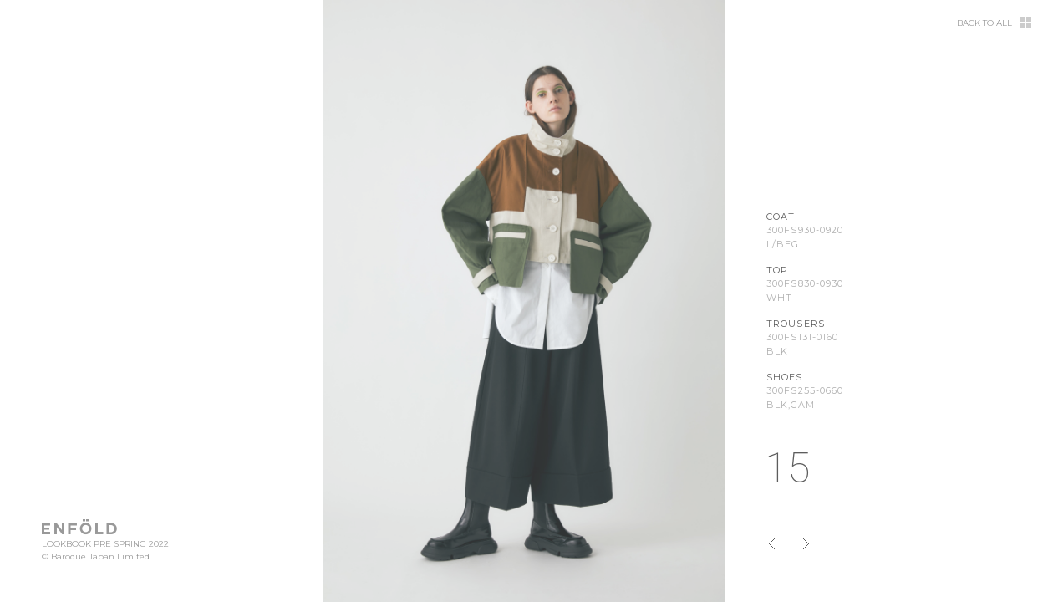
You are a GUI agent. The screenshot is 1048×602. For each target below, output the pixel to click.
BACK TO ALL (984, 23)
